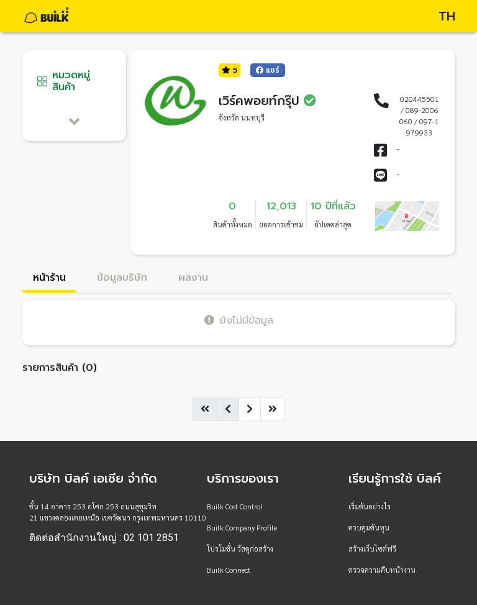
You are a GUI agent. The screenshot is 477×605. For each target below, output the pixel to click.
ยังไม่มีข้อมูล (238, 320)
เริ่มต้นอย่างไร (369, 506)
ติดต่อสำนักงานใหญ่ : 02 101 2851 (104, 538)
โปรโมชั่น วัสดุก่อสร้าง (240, 548)
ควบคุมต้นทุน (368, 527)
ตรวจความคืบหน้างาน (382, 570)
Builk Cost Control (235, 506)
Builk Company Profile (242, 527)
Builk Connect (228, 570)
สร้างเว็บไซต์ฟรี (372, 548)
